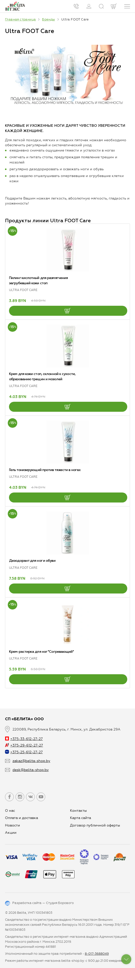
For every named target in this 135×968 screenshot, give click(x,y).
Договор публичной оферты (95, 825)
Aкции (10, 832)
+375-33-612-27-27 (24, 739)
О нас (10, 810)
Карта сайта (80, 818)
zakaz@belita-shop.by (31, 761)
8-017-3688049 (97, 954)
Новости (12, 825)
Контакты (78, 810)
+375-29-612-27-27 (24, 745)
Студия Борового (60, 903)
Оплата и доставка (21, 818)
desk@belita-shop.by (30, 770)
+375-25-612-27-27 (24, 752)
